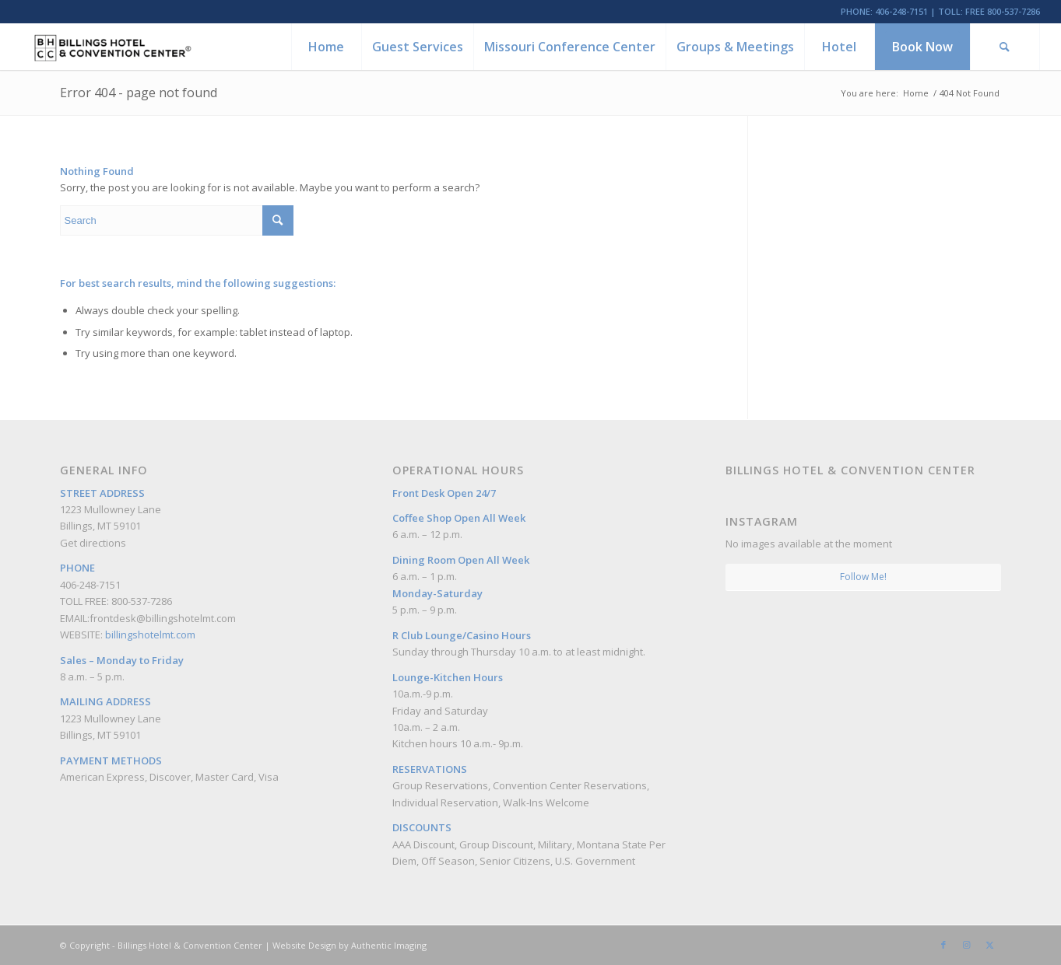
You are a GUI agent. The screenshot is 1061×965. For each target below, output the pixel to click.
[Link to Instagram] (966, 944)
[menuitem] (326, 46)
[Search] (1005, 46)
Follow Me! (863, 576)
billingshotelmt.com (150, 635)
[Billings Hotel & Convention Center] (112, 46)
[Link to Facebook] (943, 944)
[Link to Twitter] (990, 944)
